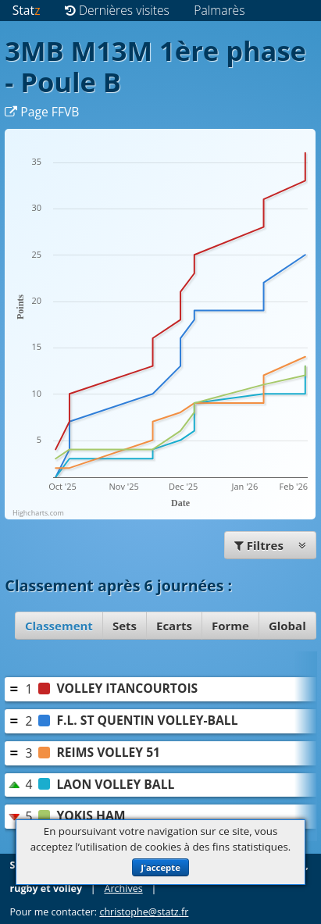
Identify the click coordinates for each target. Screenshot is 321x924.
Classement (59, 625)
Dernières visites (117, 10)
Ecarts (174, 625)
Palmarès (219, 10)
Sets (124, 625)
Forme (230, 625)
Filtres (270, 545)
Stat (26, 10)
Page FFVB (42, 111)
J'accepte (160, 867)
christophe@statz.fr (143, 912)
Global (287, 625)
